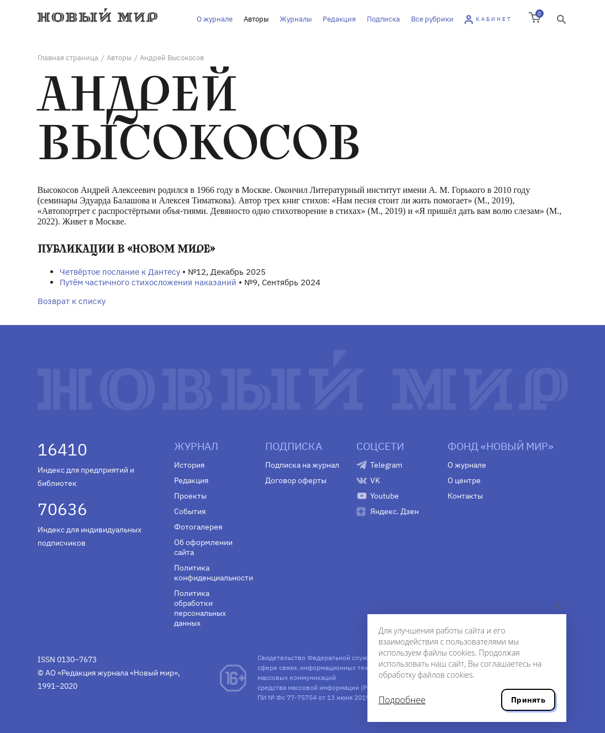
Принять (528, 700)
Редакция (339, 19)
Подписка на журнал (302, 465)
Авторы (256, 19)
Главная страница (68, 57)
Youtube (384, 496)
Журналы (296, 19)
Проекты (190, 496)
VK (375, 480)
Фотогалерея (198, 527)
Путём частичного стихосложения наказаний (148, 282)
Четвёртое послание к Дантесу (120, 271)
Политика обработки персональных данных (200, 608)
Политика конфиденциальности (211, 573)
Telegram (386, 465)
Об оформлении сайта (203, 547)
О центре (464, 480)
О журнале (215, 19)
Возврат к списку (72, 301)
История (189, 465)
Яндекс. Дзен (394, 511)
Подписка (383, 19)
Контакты (465, 496)
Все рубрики (432, 19)
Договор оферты (296, 480)
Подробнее (401, 699)
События (190, 511)
